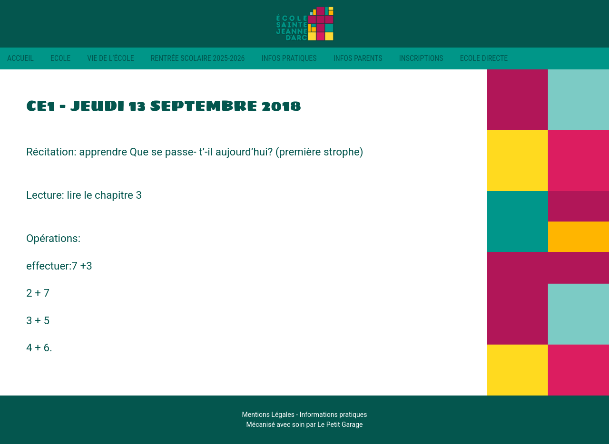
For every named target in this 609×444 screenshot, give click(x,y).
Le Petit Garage (340, 424)
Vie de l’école (110, 58)
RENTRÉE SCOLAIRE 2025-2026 (198, 58)
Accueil (20, 58)
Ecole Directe (484, 58)
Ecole (60, 58)
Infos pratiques (289, 58)
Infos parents (358, 58)
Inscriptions (421, 58)
